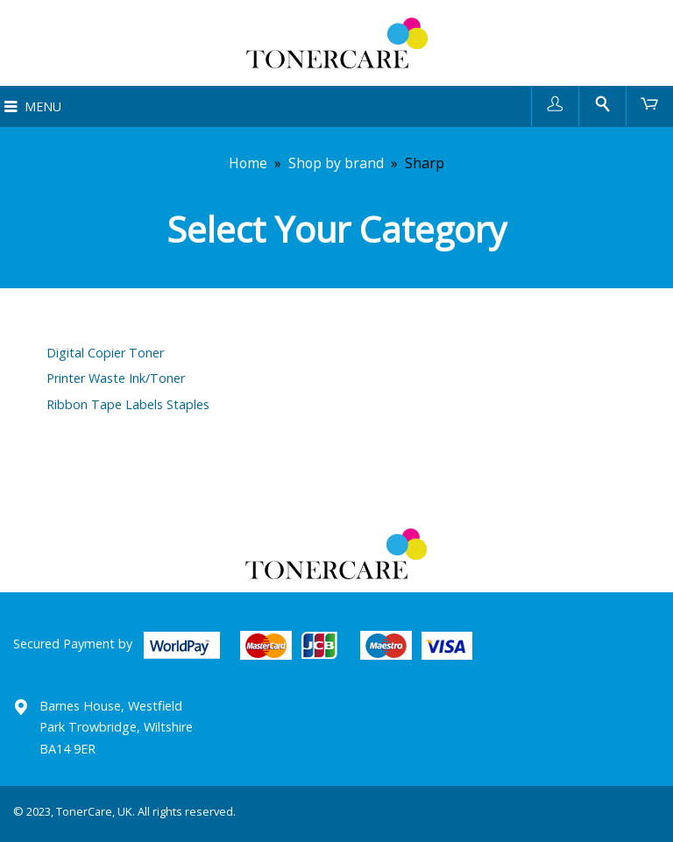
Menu (43, 106)
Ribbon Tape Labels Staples (127, 404)
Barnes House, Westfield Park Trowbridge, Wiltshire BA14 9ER (116, 727)
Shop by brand (336, 163)
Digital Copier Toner (105, 352)
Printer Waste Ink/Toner (115, 378)
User (555, 103)
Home (248, 163)
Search (602, 103)
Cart (650, 103)
